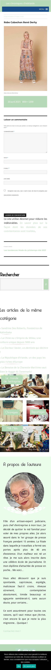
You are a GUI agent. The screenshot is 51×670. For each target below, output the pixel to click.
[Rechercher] (46, 284)
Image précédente (9, 16)
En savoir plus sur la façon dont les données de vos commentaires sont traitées (25, 227)
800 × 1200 (27, 101)
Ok (19, 666)
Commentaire (9, 131)
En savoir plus (29, 666)
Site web (7, 178)
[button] (41, 9)
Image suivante (20, 16)
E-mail (6, 168)
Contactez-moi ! (12, 631)
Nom (6, 157)
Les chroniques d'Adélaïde (20, 3)
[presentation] (21, 206)
